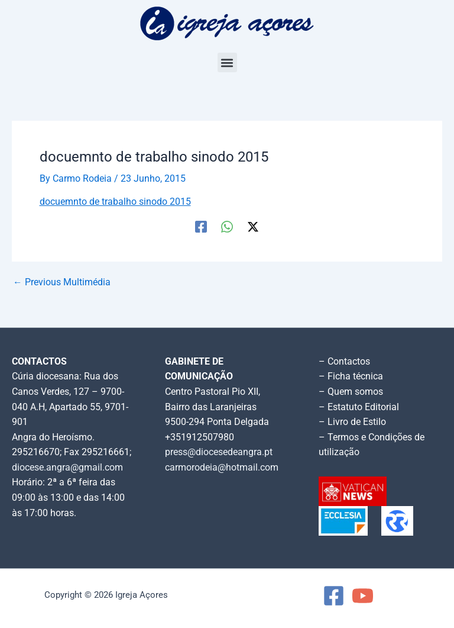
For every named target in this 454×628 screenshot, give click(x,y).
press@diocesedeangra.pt (219, 452)
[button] (227, 62)
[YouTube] (363, 596)
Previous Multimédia (62, 283)
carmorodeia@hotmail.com (221, 467)
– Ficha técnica (351, 376)
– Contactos (344, 361)
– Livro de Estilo (352, 422)
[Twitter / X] (253, 227)
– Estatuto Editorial (359, 407)
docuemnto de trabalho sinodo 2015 (115, 202)
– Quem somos (351, 392)
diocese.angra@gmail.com (67, 467)
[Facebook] (201, 227)
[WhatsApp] (227, 227)
